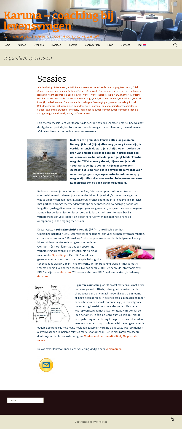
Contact (125, 45)
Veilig (40, 113)
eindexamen (60, 91)
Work (69, 113)
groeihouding (134, 91)
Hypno (85, 94)
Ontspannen (70, 102)
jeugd (89, 98)
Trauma (134, 109)
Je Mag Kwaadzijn (56, 98)
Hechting (42, 94)
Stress (40, 109)
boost (128, 87)
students (63, 109)
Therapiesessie (87, 109)
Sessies (51, 79)
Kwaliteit (56, 45)
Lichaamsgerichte (108, 98)
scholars (50, 106)
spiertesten (118, 106)
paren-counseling (118, 102)
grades (122, 91)
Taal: (142, 45)
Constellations (45, 91)
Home (7, 45)
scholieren (62, 106)
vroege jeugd (51, 113)
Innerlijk (127, 94)
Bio (122, 87)
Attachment (60, 87)
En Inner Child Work (87, 91)
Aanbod (22, 45)
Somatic (106, 106)
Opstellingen (85, 102)
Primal (132, 102)
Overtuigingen (100, 102)
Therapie (73, 109)
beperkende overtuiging (106, 87)
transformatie (104, 109)
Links (110, 45)
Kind (95, 98)
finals (114, 91)
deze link (65, 272)
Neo (135, 98)
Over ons (39, 45)
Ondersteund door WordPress (91, 421)
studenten (51, 109)
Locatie (73, 45)
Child (135, 87)
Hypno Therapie (98, 94)
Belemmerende (83, 87)
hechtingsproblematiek (60, 94)
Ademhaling (46, 87)
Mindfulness (125, 98)
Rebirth (41, 106)
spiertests (131, 106)
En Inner (72, 91)
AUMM (71, 87)
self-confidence (77, 106)
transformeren (121, 109)
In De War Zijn (115, 94)
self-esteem (93, 106)
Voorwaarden (92, 45)
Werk (62, 113)
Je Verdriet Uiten (76, 98)
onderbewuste (55, 102)
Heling (77, 94)
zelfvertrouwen (81, 113)
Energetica (104, 91)
